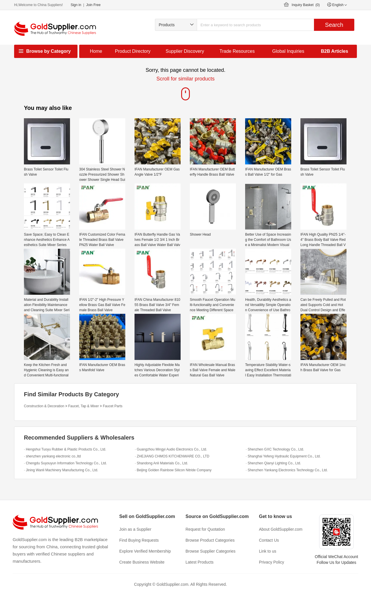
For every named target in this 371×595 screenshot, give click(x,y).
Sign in (76, 5)
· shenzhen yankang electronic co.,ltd (52, 456)
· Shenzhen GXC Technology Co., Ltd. (275, 449)
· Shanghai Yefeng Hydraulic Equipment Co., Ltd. (283, 456)
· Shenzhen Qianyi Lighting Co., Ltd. (273, 463)
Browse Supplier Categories (211, 551)
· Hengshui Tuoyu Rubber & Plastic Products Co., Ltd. (65, 449)
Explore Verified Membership (145, 551)
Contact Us (269, 540)
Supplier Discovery (185, 51)
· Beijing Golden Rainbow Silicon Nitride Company (173, 470)
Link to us (267, 551)
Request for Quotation (205, 529)
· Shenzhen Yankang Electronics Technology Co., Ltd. (287, 470)
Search (334, 25)
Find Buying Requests (139, 540)
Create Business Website (141, 562)
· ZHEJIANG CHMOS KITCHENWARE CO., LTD (172, 456)
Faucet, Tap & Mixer (83, 406)
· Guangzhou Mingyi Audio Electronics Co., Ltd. (171, 449)
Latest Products (199, 562)
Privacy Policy (271, 562)
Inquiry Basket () (306, 5)
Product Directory (133, 51)
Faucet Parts (112, 406)
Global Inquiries (288, 51)
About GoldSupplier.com (280, 529)
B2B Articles (334, 51)
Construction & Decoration (44, 406)
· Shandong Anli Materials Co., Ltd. (161, 463)
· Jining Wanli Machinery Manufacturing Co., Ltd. (61, 470)
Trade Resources (237, 51)
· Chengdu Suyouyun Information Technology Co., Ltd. (65, 463)
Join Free (93, 5)
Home (96, 51)
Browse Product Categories (210, 540)
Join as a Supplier (135, 529)
